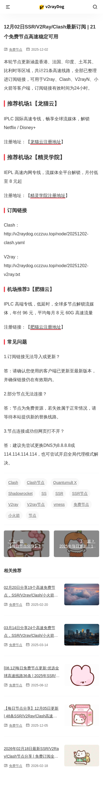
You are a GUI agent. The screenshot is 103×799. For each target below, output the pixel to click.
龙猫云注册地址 (45, 141)
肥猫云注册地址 (45, 327)
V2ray (13, 504)
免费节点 (15, 50)
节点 (32, 515)
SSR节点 (80, 493)
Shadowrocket (20, 493)
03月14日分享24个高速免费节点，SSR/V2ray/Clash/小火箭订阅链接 (31, 635)
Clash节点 (35, 482)
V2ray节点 (36, 504)
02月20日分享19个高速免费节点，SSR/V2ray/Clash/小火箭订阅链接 (31, 595)
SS (44, 493)
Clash (13, 482)
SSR (59, 493)
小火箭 (14, 515)
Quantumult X (65, 482)
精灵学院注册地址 (47, 195)
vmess (59, 504)
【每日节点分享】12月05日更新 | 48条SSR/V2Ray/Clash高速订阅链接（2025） (31, 716)
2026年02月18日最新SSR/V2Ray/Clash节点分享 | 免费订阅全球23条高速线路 (31, 756)
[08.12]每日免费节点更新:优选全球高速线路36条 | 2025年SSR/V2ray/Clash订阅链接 (31, 676)
